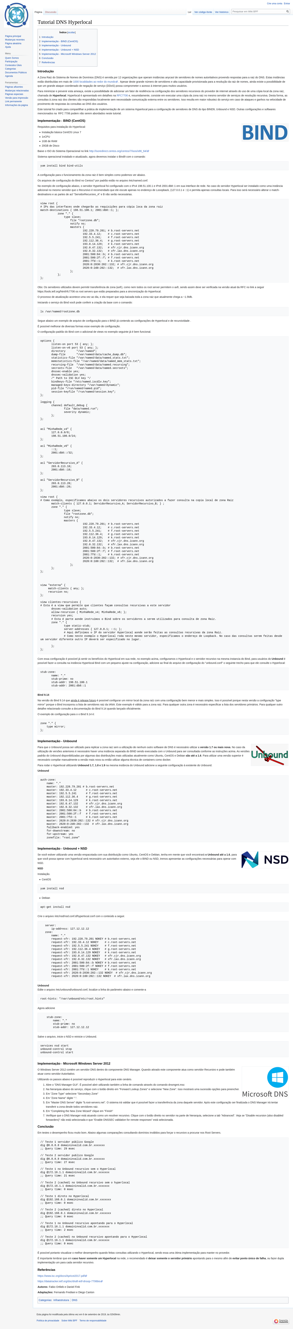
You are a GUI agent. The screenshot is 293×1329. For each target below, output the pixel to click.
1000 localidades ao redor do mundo (94, 81)
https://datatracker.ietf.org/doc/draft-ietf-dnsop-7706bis (69, 1281)
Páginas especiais (14, 94)
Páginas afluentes (14, 87)
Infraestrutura (61, 1300)
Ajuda (8, 47)
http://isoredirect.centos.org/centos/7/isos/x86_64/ (118, 151)
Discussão (50, 12)
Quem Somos (12, 58)
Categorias (45, 1300)
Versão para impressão (16, 98)
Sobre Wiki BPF (69, 1320)
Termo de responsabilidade (92, 1320)
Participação (11, 61)
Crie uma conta (274, 3)
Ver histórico (222, 12)
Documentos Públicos (16, 72)
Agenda (9, 76)
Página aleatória (13, 43)
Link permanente (13, 101)
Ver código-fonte (203, 12)
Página (38, 12)
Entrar (287, 3)
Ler (189, 12)
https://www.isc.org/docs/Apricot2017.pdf (61, 1275)
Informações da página (16, 105)
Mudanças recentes (15, 39)
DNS (74, 1300)
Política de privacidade (48, 1320)
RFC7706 (122, 95)
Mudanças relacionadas (17, 90)
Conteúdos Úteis (13, 65)
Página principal (13, 36)
